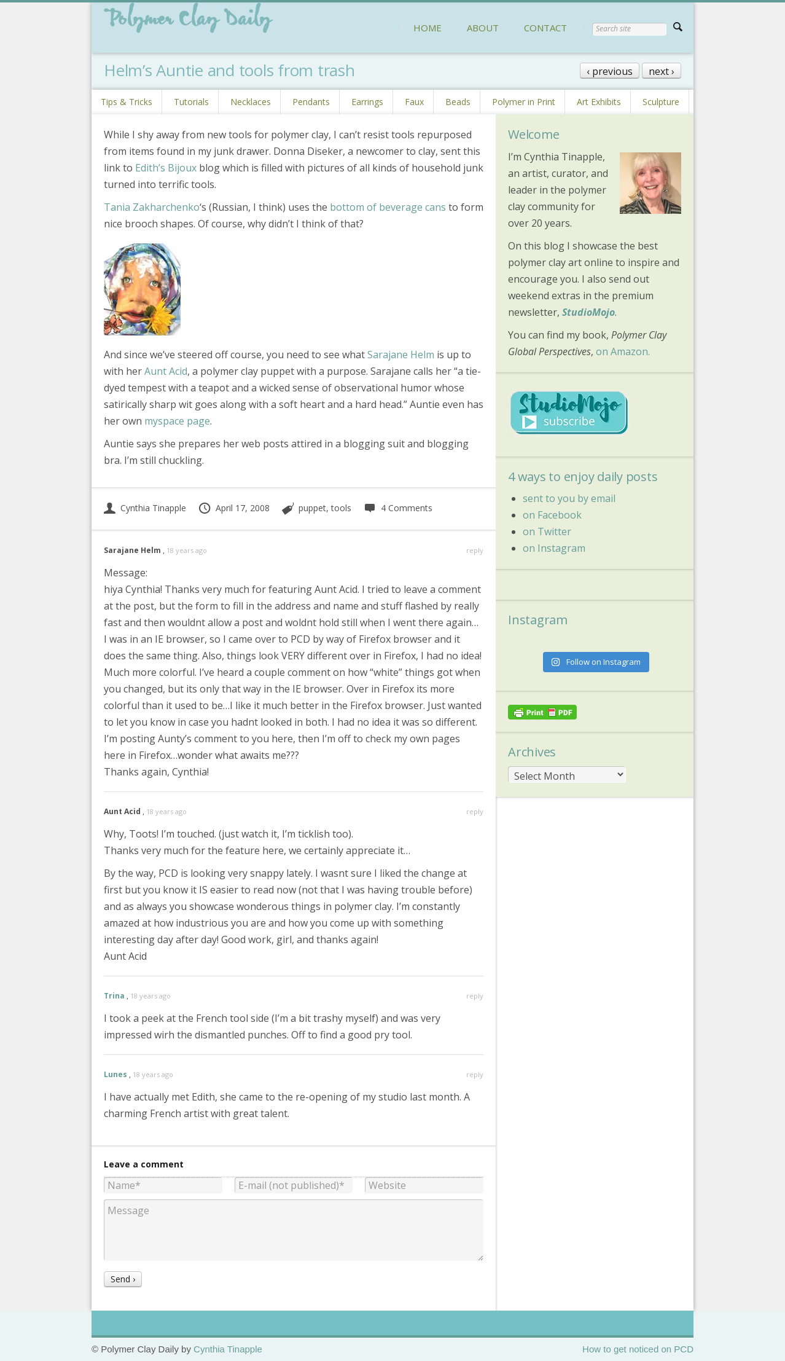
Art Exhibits (599, 102)
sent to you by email (569, 498)
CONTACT (545, 28)
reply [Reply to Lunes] (474, 1074)
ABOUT (483, 28)
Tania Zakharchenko (152, 207)
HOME (427, 28)
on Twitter (547, 531)
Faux (414, 102)
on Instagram (554, 548)
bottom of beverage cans (388, 207)
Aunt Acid (165, 371)
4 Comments (398, 508)
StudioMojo (588, 312)
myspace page (177, 421)
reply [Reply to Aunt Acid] (474, 811)
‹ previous (610, 71)
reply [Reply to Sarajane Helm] (474, 550)
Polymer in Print (523, 102)
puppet (312, 508)
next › (661, 71)
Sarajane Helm (400, 354)
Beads (458, 102)
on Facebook (552, 515)
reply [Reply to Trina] (474, 995)
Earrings (367, 102)
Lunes (115, 1074)
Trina (114, 995)
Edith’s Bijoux (166, 168)
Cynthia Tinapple (145, 508)
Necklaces (250, 102)
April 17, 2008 (233, 508)
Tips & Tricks (126, 102)
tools (341, 508)
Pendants (311, 102)
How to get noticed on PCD (637, 1349)
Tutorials (191, 102)
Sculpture (660, 102)
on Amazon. (623, 351)
